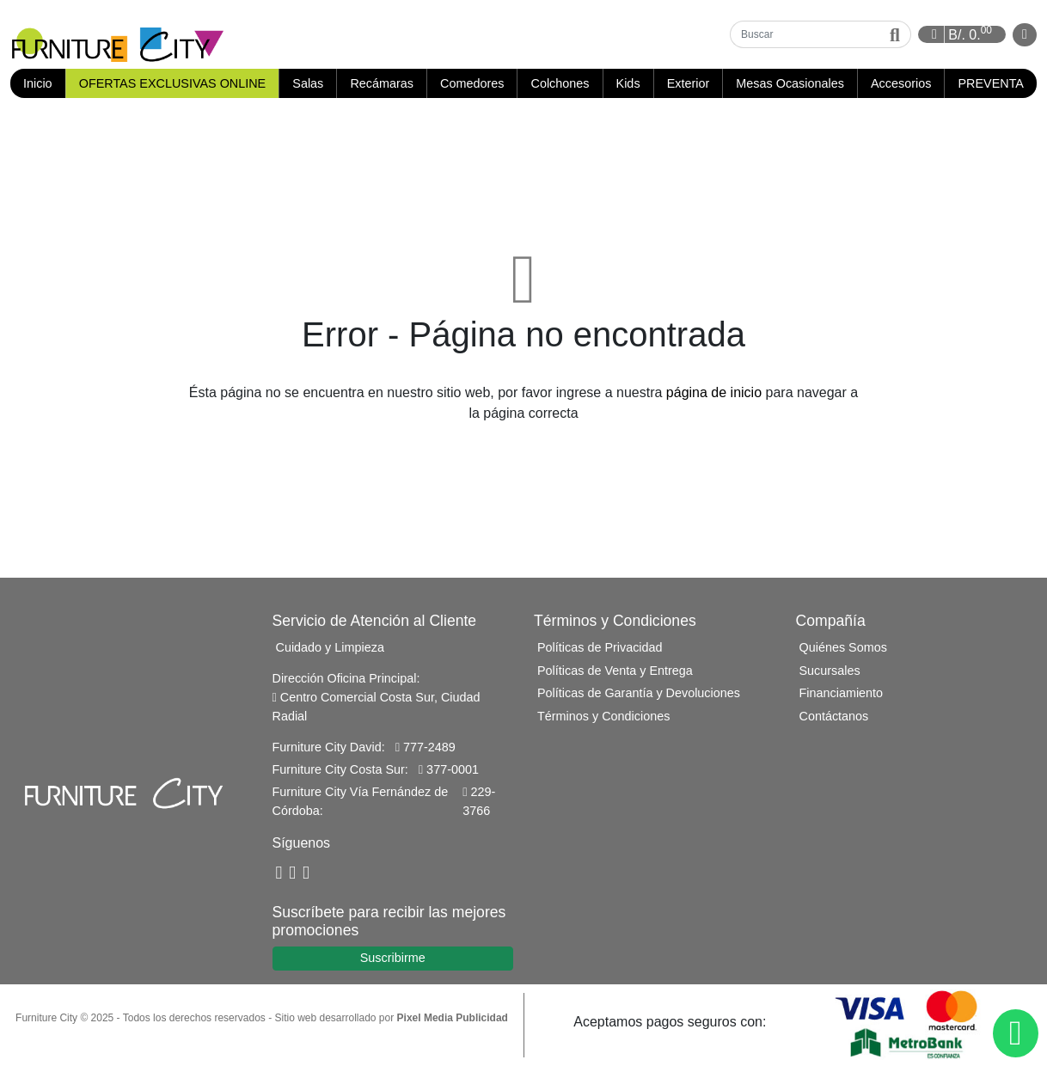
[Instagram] (306, 873)
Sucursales (829, 670)
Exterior (688, 83)
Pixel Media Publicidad (452, 1018)
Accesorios (901, 83)
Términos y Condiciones (603, 716)
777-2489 (425, 747)
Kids (628, 83)
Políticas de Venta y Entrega (615, 670)
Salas (307, 83)
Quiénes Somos (843, 647)
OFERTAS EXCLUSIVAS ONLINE (172, 83)
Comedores (472, 83)
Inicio (44, 83)
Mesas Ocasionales (790, 83)
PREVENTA (991, 83)
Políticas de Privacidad (600, 647)
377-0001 (449, 769)
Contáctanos (834, 716)
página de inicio (714, 392)
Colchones (560, 83)
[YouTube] (292, 873)
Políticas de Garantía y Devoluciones (638, 693)
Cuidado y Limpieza (330, 647)
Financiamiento (841, 693)
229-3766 (478, 801)
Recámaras (381, 83)
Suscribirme (393, 958)
